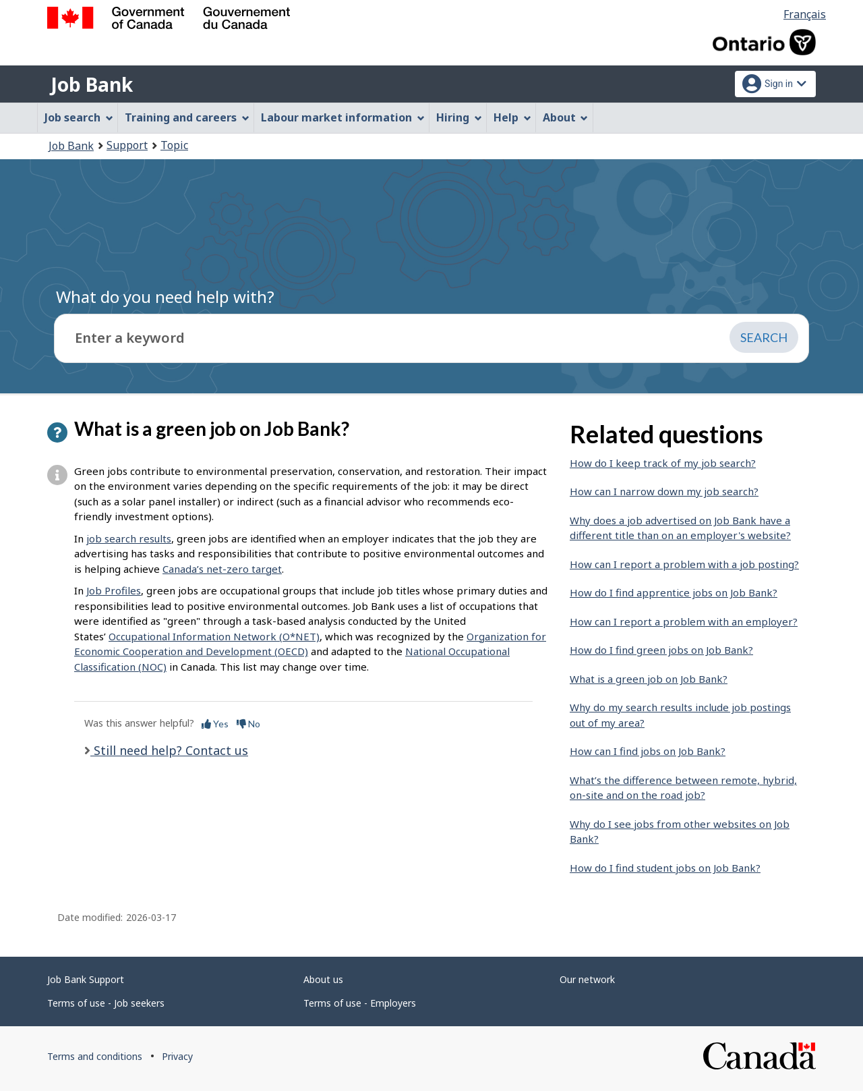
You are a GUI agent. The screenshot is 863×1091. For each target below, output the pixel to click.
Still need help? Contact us (169, 750)
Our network (587, 979)
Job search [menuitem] (78, 117)
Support (127, 145)
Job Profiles (113, 590)
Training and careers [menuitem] (187, 117)
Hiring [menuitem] (459, 117)
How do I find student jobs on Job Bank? (665, 867)
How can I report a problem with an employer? (684, 621)
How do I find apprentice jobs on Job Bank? (673, 592)
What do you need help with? (165, 296)
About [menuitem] (566, 117)
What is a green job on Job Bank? (648, 679)
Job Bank (92, 84)
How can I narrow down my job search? (664, 491)
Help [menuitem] (512, 117)
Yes (215, 723)
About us (323, 979)
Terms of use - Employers (359, 1003)
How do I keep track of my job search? (663, 463)
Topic (174, 145)
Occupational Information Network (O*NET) (214, 636)
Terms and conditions (94, 1056)
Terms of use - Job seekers (106, 1003)
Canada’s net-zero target (222, 569)
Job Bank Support (85, 979)
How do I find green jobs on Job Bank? (661, 649)
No (248, 723)
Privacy (177, 1056)
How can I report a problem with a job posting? (684, 564)
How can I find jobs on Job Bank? (647, 751)
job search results (128, 538)
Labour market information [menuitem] (343, 117)
